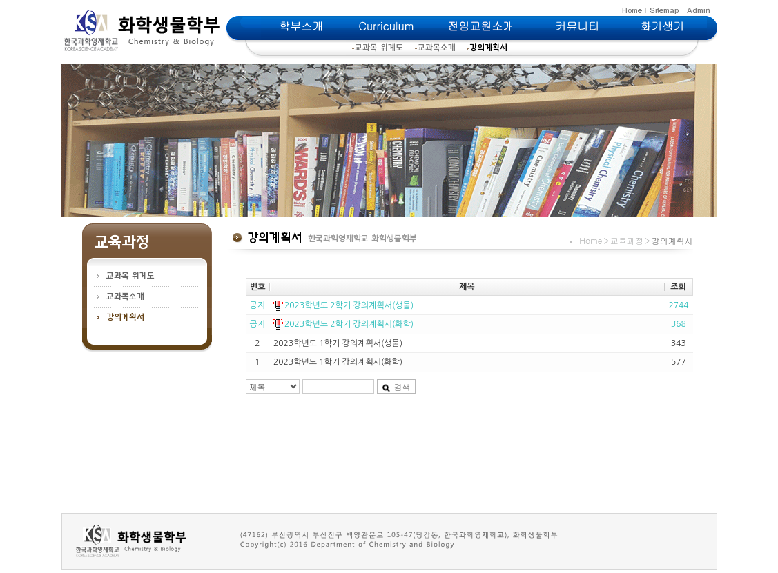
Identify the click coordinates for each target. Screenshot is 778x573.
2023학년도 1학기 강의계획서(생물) (337, 343)
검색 (396, 386)
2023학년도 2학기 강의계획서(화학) (349, 324)
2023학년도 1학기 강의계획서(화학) (337, 362)
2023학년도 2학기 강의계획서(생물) (349, 305)
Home (590, 240)
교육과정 (626, 240)
